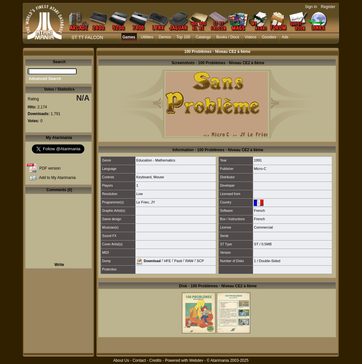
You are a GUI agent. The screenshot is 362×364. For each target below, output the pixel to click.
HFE (167, 260)
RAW (189, 260)
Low (139, 194)
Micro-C (260, 169)
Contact (139, 360)
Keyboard (143, 177)
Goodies (269, 37)
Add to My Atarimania (57, 177)
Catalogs (203, 37)
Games (128, 37)
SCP (200, 260)
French (259, 210)
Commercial (263, 227)
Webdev (196, 360)
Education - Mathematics (155, 160)
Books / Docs (227, 37)
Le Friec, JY (145, 202)
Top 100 (183, 37)
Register (328, 7)
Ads (285, 37)
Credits (155, 360)
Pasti (178, 260)
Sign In (311, 7)
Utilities (147, 37)
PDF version (50, 168)
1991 (258, 160)
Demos (165, 37)
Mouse (158, 177)
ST (256, 244)
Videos (250, 37)
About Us (121, 360)
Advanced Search (45, 78)
